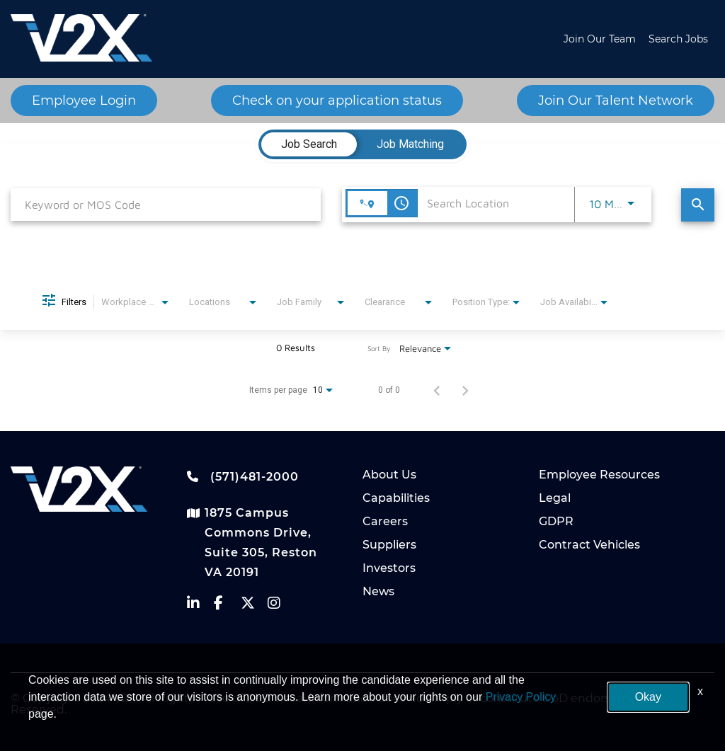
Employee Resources (599, 474)
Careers (385, 521)
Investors (389, 568)
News (378, 591)
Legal (555, 498)
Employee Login (84, 100)
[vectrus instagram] (281, 606)
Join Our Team (600, 39)
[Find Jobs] (697, 205)
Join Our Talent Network (615, 100)
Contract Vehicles (589, 544)
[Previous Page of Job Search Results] (437, 390)
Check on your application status (337, 100)
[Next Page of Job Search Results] (465, 390)
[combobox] (166, 204)
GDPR (556, 521)
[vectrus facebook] (227, 606)
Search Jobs (678, 39)
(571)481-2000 (243, 476)
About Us (389, 474)
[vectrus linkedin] (200, 606)
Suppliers (389, 544)
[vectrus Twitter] (254, 606)
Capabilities (396, 498)
